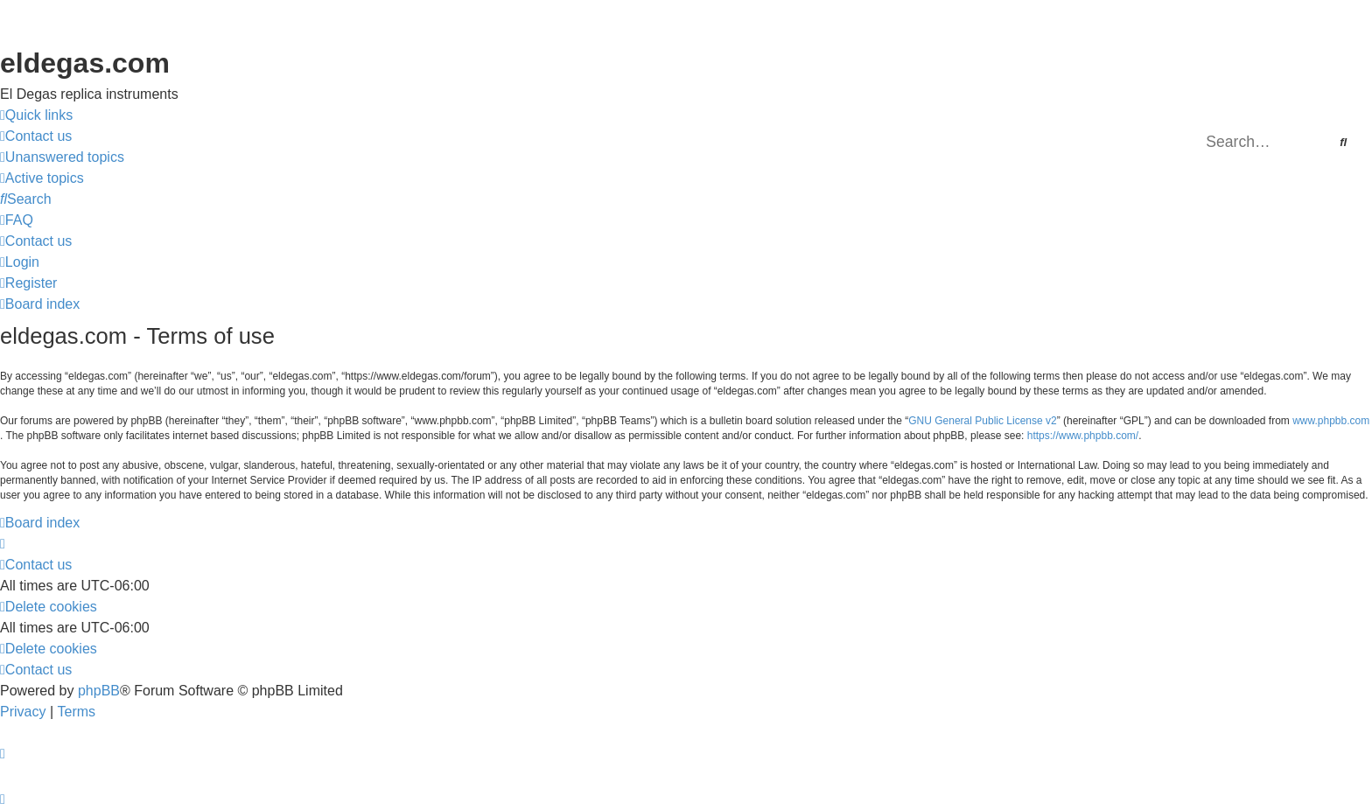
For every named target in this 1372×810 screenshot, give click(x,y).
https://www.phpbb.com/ (1082, 435)
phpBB (99, 690)
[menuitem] (36, 136)
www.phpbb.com (1330, 421)
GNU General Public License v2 (982, 421)
